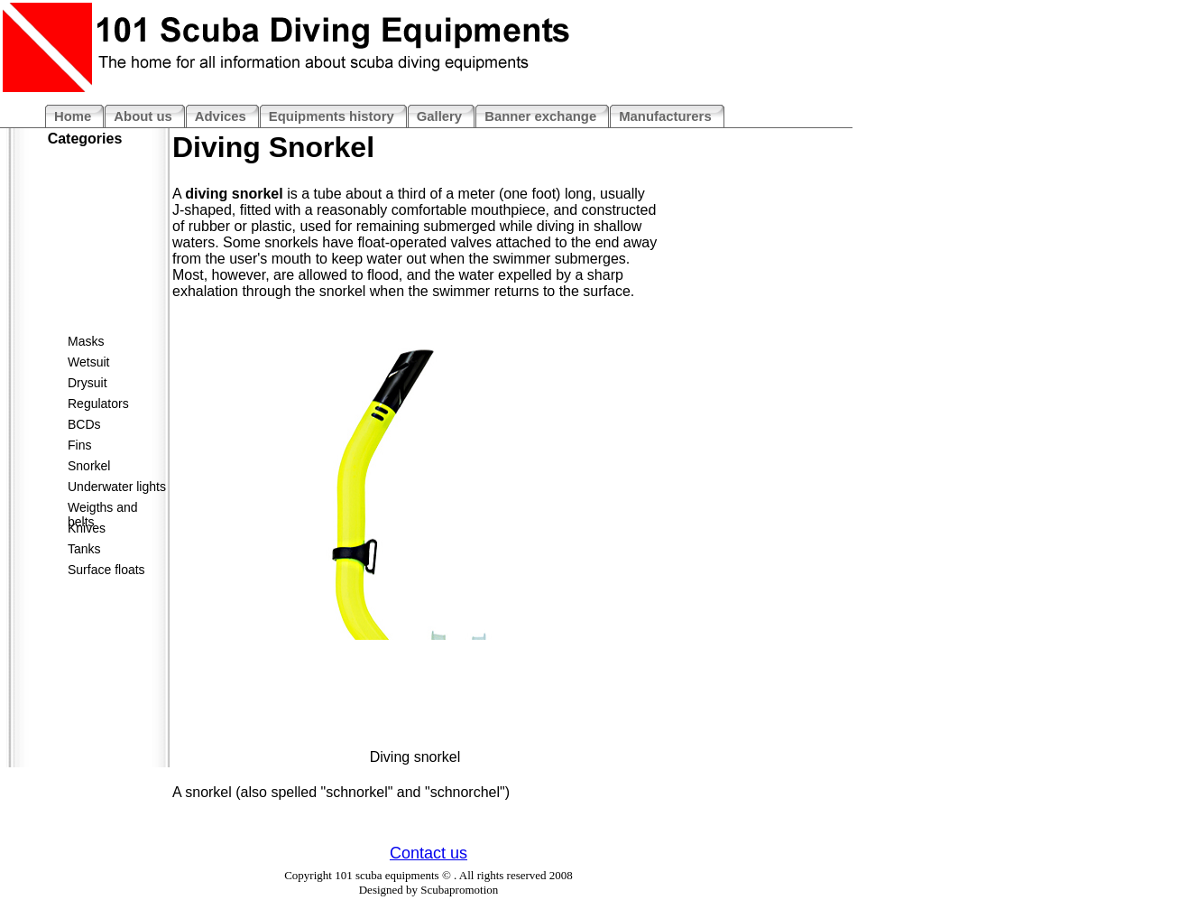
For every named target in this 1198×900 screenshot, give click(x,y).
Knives (87, 528)
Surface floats (106, 569)
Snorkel (89, 466)
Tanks (84, 549)
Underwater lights (117, 486)
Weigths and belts (103, 510)
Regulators (98, 403)
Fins (79, 445)
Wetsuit (88, 362)
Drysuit (87, 383)
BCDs (84, 424)
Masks (86, 341)
